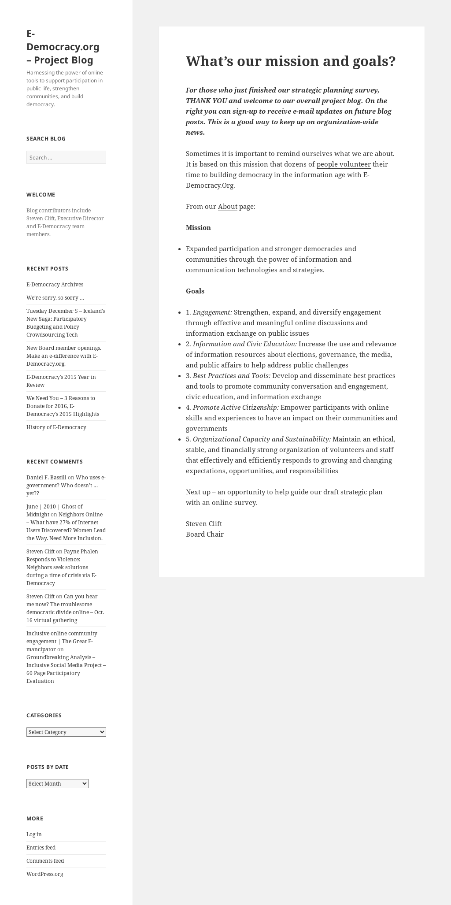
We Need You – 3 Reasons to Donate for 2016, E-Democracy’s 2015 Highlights (62, 406)
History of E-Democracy (56, 427)
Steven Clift (40, 551)
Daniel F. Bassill (46, 477)
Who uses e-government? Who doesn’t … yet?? (66, 485)
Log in (34, 834)
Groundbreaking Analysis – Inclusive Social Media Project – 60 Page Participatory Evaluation (66, 669)
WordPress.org (44, 874)
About (227, 206)
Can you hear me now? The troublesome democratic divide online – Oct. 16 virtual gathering (65, 608)
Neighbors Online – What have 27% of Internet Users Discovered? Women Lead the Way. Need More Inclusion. (66, 526)
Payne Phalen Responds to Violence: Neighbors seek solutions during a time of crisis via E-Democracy (62, 567)
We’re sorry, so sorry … (55, 297)
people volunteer (344, 163)
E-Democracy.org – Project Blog (63, 46)
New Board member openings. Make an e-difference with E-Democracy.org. (63, 355)
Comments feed (45, 860)
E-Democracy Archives (54, 284)
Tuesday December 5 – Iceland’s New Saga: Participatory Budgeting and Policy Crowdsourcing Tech (65, 322)
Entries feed (40, 847)
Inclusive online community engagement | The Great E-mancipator (61, 641)
